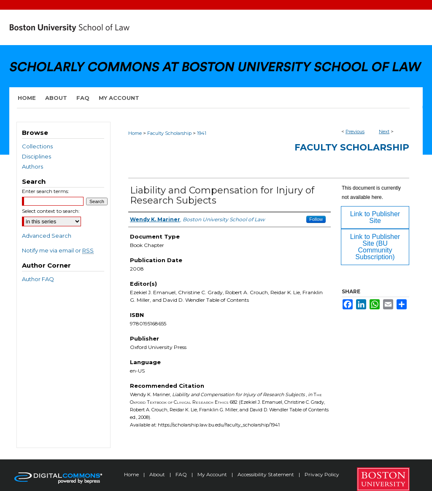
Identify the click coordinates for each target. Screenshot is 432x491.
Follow (316, 219)
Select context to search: (51, 211)
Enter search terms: (45, 191)
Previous (355, 131)
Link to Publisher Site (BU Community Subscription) (375, 246)
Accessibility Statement (266, 474)
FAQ (182, 474)
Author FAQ (38, 279)
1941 (201, 133)
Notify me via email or (58, 250)
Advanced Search (46, 235)
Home (135, 133)
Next (384, 131)
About (157, 474)
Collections (37, 146)
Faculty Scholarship (169, 133)
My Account (212, 474)
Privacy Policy (322, 474)
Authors (32, 166)
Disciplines (36, 156)
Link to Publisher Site (375, 217)
